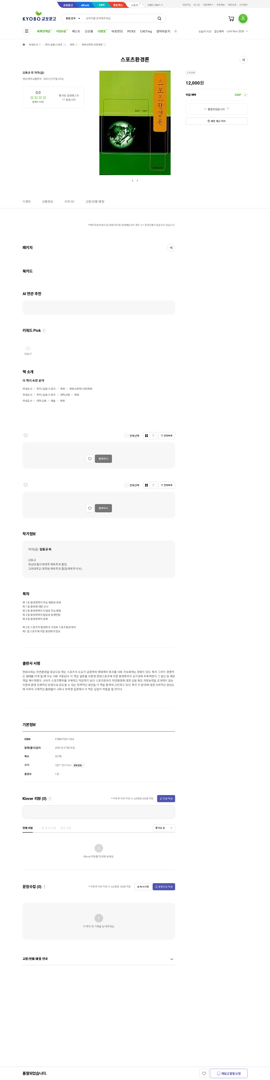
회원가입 (186, 5)
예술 (53, 400)
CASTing (146, 31)
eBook (85, 5)
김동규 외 (28, 72)
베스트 (76, 31)
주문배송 (221, 5)
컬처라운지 (163, 31)
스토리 (134, 5)
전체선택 (134, 435)
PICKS (131, 31)
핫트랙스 (118, 5)
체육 (72, 44)
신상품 (89, 31)
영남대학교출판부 (32, 78)
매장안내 (232, 5)
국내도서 (33, 44)
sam (102, 5)
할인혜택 (219, 31)
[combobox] (72, 18)
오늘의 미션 (205, 31)
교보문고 (68, 5)
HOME (23, 44)
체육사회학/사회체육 (92, 44)
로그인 (197, 5)
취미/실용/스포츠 (53, 44)
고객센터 (243, 5)
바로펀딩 (117, 31)
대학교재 (65, 394)
